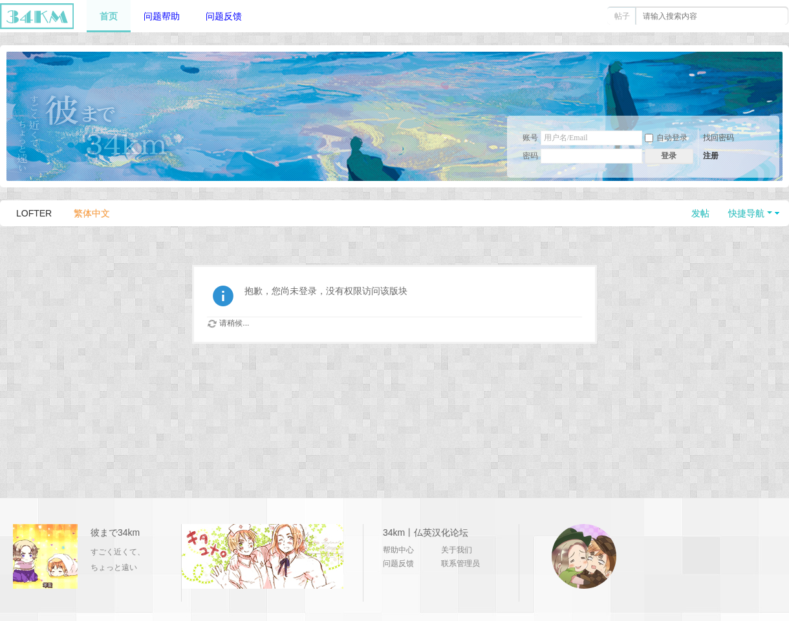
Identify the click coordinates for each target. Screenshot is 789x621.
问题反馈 (224, 16)
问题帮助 (162, 16)
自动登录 (666, 137)
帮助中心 (398, 549)
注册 (711, 155)
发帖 (700, 213)
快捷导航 (746, 213)
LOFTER (34, 213)
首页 (109, 16)
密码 (530, 155)
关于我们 (456, 549)
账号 (530, 137)
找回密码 (718, 137)
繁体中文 (92, 213)
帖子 (622, 16)
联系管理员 (460, 563)
